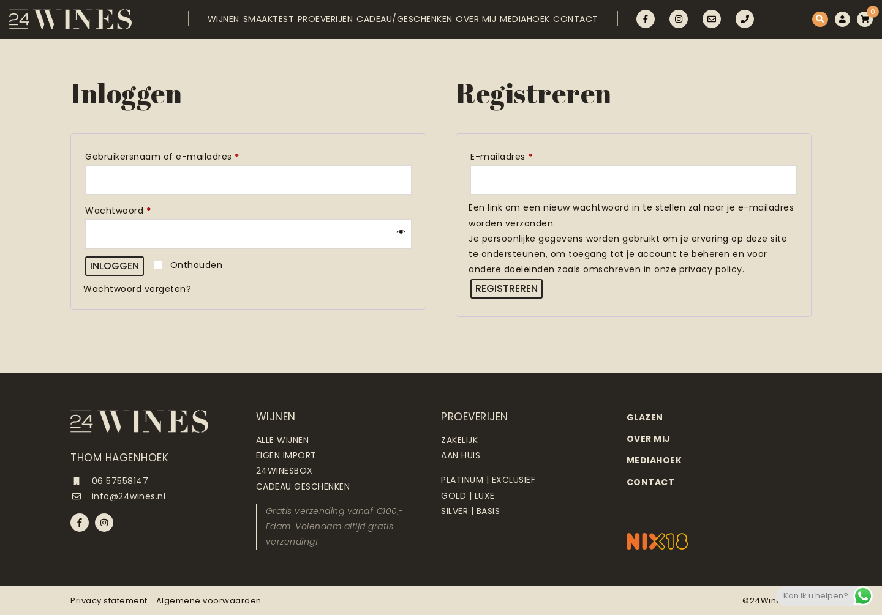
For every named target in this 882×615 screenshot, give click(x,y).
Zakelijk (459, 440)
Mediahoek (530, 22)
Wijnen (188, 22)
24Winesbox (284, 470)
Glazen (645, 417)
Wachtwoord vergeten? (137, 289)
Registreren (506, 288)
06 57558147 (109, 481)
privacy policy (710, 269)
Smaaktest (241, 22)
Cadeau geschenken (303, 486)
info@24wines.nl (117, 496)
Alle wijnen (282, 440)
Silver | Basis (470, 511)
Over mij (473, 22)
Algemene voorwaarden (209, 600)
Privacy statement (109, 600)
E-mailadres (517, 155)
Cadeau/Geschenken (393, 22)
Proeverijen (306, 22)
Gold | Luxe (468, 496)
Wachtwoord (133, 209)
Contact (589, 22)
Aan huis (460, 455)
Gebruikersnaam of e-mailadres (177, 155)
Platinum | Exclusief (488, 480)
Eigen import (286, 455)
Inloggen (114, 266)
